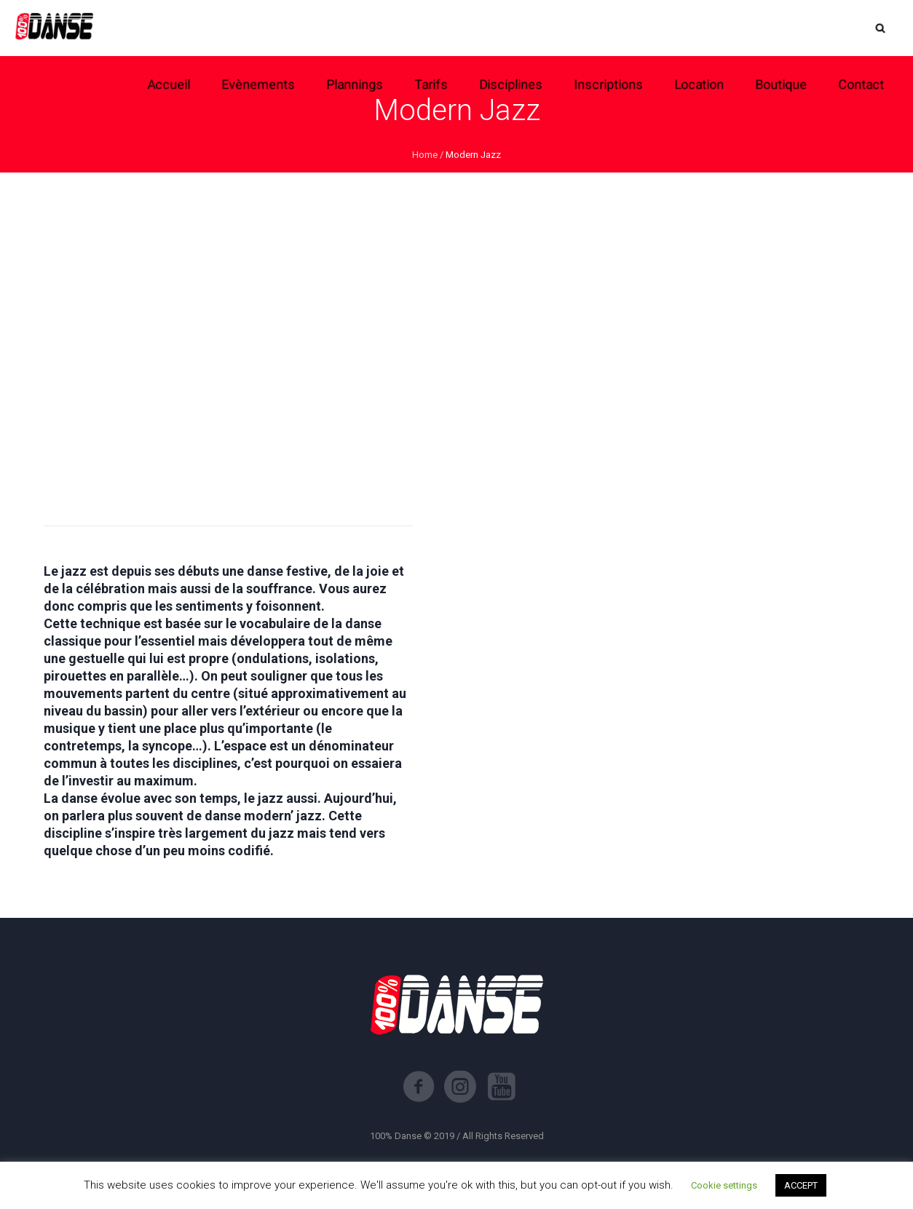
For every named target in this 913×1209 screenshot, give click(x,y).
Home (425, 154)
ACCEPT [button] (801, 1185)
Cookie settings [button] (724, 1185)
